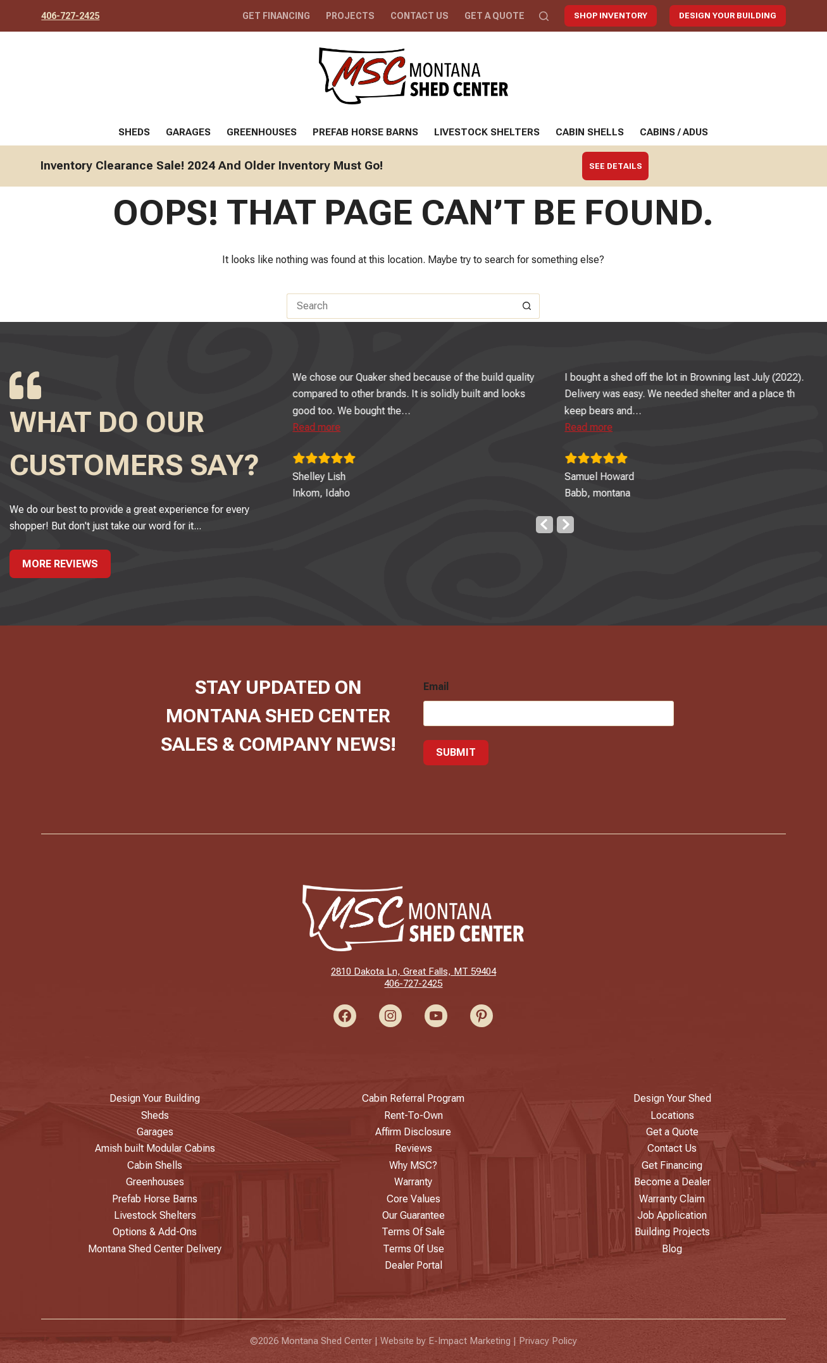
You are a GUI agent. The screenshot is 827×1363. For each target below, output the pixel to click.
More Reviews (60, 560)
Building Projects (672, 1232)
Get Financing (276, 16)
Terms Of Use (413, 1249)
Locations (672, 1115)
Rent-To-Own (413, 1115)
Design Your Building (727, 15)
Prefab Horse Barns (365, 132)
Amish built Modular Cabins (155, 1148)
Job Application (672, 1215)
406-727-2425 (70, 16)
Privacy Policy (548, 1341)
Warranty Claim (672, 1199)
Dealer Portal (413, 1265)
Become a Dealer (672, 1182)
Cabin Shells (590, 132)
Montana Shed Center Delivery (154, 1249)
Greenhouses (262, 132)
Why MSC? (413, 1165)
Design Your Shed (672, 1098)
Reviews (413, 1148)
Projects (350, 16)
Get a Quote (494, 16)
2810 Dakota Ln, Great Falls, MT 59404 (413, 971)
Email (436, 683)
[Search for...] (400, 306)
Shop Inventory (610, 15)
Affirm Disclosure (413, 1132)
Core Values (413, 1199)
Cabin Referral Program (413, 1098)
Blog (672, 1249)
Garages (188, 132)
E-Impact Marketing (469, 1341)
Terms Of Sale (413, 1232)
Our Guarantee (413, 1215)
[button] (339, 424)
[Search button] (527, 306)
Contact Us (419, 16)
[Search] (544, 16)
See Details (615, 166)
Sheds (134, 132)
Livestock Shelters (487, 132)
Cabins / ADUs (674, 132)
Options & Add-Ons (155, 1232)
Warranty (413, 1182)
